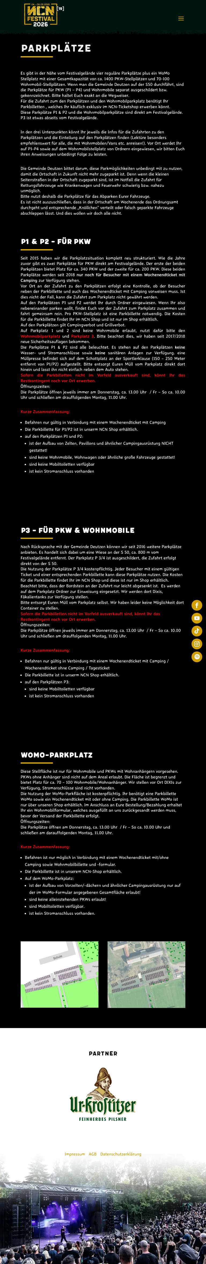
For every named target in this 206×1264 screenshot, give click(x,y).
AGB (93, 1154)
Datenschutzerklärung (120, 1154)
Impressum (75, 1154)
